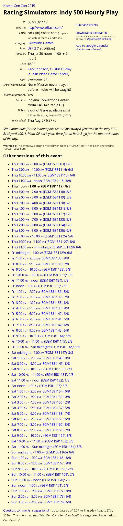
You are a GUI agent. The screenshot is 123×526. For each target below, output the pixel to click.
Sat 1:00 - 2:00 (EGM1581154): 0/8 (40, 391)
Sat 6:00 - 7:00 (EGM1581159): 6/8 (40, 419)
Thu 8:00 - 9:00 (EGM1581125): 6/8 (41, 230)
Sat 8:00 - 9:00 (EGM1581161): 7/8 (40, 430)
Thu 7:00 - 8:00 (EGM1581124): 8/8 (41, 225)
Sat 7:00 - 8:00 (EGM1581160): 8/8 (40, 424)
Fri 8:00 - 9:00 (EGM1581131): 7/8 (40, 264)
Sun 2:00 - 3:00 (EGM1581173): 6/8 (41, 496)
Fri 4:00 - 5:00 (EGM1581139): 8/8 (40, 308)
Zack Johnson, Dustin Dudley (49, 69)
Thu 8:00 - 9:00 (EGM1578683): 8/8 (41, 164)
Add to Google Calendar (92, 45)
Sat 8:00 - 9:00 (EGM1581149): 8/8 (40, 363)
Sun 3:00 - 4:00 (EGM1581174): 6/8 (41, 502)
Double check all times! (99, 38)
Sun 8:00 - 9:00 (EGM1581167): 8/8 (41, 463)
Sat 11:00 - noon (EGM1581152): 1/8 (40, 380)
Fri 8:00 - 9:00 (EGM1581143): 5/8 (40, 330)
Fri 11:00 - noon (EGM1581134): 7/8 (39, 280)
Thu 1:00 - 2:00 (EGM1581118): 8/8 (41, 192)
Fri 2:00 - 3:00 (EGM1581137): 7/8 (40, 297)
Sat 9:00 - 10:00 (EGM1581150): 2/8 (41, 369)
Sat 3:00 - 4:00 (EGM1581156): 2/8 (40, 402)
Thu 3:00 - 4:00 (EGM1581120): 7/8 (41, 203)
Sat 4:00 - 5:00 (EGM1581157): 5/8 (40, 408)
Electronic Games (40, 43)
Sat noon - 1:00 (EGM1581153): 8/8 (39, 386)
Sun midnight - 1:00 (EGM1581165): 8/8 (42, 452)
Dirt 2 (31, 48)
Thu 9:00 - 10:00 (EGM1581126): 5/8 (42, 236)
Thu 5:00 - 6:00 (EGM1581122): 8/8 (41, 214)
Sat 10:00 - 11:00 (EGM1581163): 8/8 (42, 441)
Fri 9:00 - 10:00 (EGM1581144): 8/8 (41, 336)
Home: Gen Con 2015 (19, 5)
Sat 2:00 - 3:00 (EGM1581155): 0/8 (40, 397)
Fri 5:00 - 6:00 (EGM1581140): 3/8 (40, 313)
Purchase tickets (87, 25)
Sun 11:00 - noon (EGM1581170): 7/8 (40, 480)
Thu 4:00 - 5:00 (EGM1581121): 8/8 (41, 208)
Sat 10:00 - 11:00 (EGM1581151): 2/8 (42, 374)
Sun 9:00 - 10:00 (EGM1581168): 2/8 (42, 469)
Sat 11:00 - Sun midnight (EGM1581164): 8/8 (46, 446)
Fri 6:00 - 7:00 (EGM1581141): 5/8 (40, 319)
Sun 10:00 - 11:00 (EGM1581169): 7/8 (43, 474)
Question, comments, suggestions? (26, 510)
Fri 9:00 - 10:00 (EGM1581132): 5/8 (41, 269)
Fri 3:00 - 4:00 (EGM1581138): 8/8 (40, 302)
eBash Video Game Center (48, 74)
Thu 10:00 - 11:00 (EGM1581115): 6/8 (43, 175)
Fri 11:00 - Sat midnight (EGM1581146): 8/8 (45, 347)
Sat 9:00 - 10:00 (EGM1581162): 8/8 (41, 435)
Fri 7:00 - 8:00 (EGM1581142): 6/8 (40, 325)
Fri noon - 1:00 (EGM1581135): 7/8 (39, 286)
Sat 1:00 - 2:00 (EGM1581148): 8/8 (40, 358)
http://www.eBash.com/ (45, 27)
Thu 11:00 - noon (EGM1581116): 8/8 (41, 181)
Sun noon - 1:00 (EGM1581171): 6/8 (40, 485)
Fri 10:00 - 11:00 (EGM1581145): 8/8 (41, 341)
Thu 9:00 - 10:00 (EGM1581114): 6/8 (42, 169)
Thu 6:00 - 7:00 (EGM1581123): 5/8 (41, 219)
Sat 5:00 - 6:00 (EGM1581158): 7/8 (40, 413)
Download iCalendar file (92, 33)
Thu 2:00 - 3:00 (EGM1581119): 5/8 (41, 197)
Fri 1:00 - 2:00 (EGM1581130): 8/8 (40, 258)
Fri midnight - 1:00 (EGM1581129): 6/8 (41, 252)
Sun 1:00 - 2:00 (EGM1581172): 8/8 (41, 491)
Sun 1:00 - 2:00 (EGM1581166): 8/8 (41, 457)
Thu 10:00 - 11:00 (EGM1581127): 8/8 (43, 241)
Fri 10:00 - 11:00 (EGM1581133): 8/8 (41, 275)
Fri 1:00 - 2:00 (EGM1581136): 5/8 (40, 291)
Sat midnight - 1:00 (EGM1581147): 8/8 (42, 352)
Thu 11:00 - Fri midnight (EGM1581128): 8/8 (46, 247)
